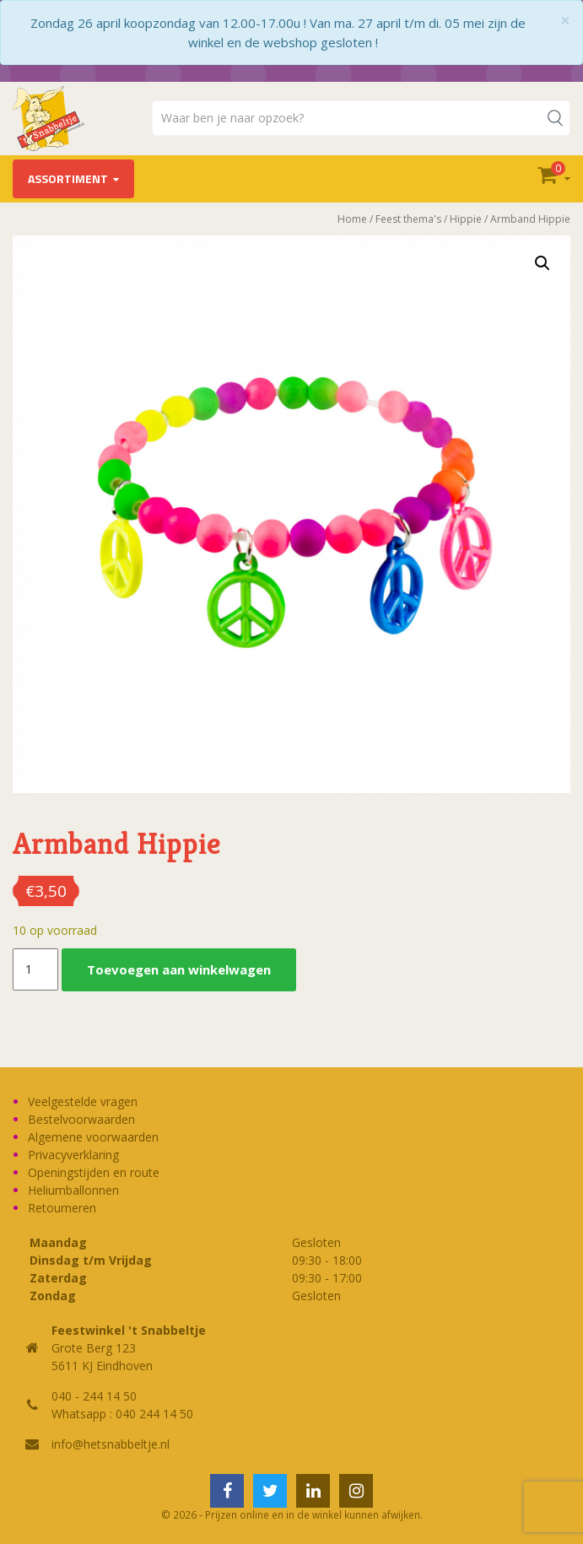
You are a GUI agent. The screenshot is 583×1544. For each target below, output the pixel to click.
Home (352, 219)
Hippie (466, 219)
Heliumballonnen (73, 1190)
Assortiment (68, 178)
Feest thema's (408, 219)
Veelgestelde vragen (83, 1101)
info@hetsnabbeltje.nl (110, 1444)
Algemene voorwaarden (93, 1137)
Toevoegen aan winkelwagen (179, 969)
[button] (542, 263)
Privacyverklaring (73, 1155)
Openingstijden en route (93, 1172)
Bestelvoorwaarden (81, 1119)
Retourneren (62, 1208)
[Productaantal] (35, 969)
